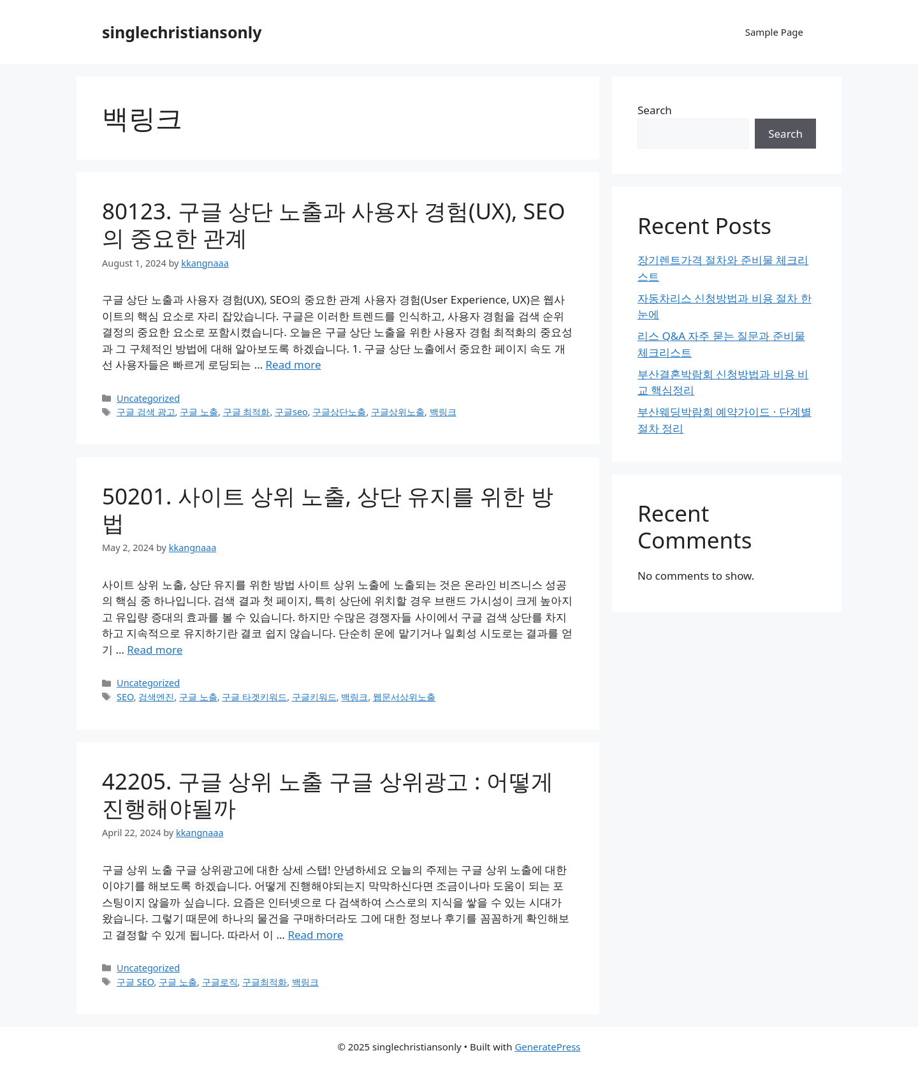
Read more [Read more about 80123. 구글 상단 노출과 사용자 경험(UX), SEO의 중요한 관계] (293, 364)
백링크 (443, 412)
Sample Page (774, 32)
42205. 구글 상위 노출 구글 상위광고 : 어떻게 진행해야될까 (327, 794)
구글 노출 (199, 412)
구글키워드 (314, 697)
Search (655, 110)
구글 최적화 (246, 412)
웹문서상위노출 (404, 697)
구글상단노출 (339, 412)
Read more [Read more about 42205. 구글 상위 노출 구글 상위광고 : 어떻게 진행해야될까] (315, 934)
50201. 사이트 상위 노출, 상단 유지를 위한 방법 (327, 509)
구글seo (291, 412)
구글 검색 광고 (146, 412)
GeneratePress (547, 1046)
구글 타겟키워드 (254, 697)
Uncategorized (148, 398)
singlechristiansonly (182, 32)
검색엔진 (156, 697)
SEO (125, 697)
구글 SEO (135, 982)
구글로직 (220, 982)
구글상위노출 (398, 412)
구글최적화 (264, 982)
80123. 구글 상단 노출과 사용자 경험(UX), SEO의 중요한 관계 (333, 224)
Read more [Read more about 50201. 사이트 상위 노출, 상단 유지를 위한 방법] (154, 649)
